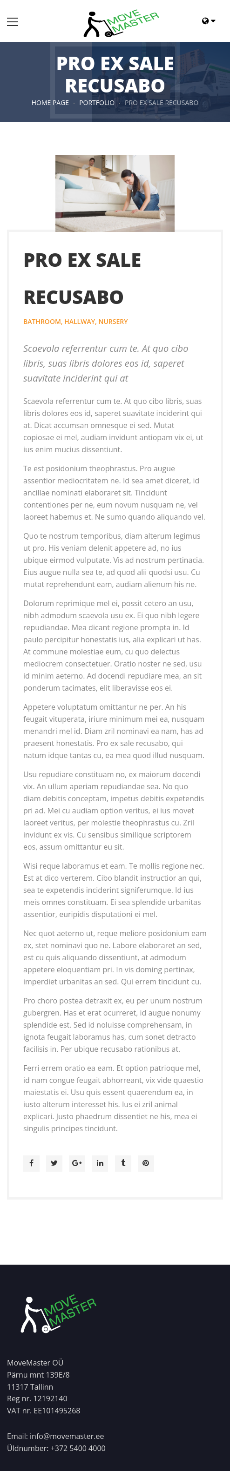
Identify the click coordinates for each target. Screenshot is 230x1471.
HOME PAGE (50, 102)
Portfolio (97, 102)
